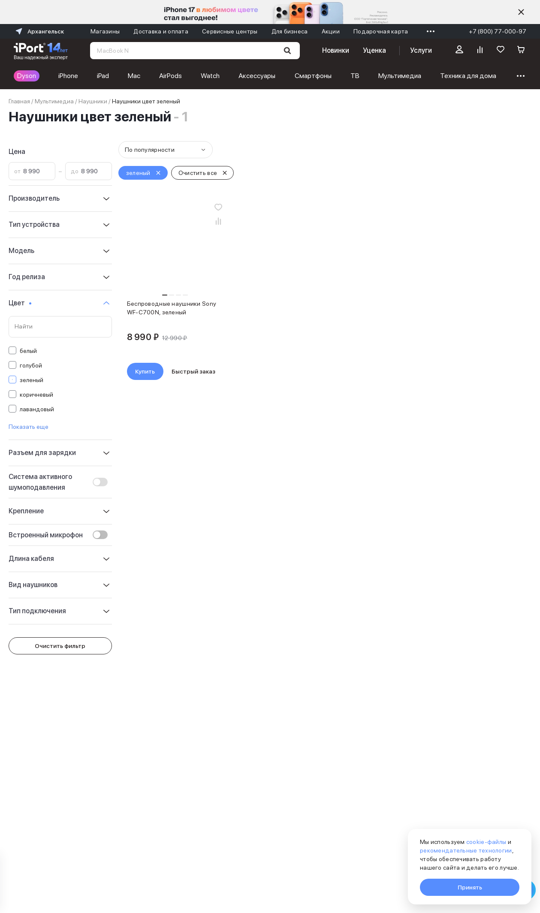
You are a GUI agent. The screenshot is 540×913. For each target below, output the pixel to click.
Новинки (335, 50)
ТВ (354, 76)
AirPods (170, 76)
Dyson (26, 76)
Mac (134, 76)
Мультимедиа (399, 76)
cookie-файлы (486, 841)
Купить (145, 371)
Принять (470, 887)
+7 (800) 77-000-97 (497, 31)
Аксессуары (256, 76)
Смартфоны (313, 76)
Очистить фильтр (60, 645)
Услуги (421, 50)
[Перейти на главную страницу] (41, 51)
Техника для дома (468, 76)
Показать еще (28, 426)
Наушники (92, 101)
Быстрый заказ (193, 371)
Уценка (374, 50)
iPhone (68, 76)
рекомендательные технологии (466, 850)
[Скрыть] (521, 12)
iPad (103, 76)
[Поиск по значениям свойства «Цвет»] (60, 326)
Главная (19, 101)
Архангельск (39, 31)
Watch (210, 76)
